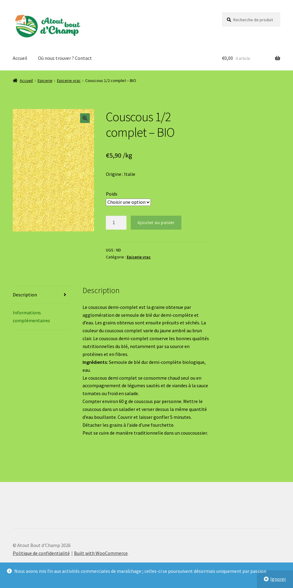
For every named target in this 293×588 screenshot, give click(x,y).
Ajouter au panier (155, 222)
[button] (85, 118)
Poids (111, 194)
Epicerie (45, 80)
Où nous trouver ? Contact (65, 58)
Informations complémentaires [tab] (31, 316)
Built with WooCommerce (101, 553)
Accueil (20, 58)
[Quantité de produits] (116, 223)
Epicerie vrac (69, 80)
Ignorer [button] (278, 579)
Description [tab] (25, 295)
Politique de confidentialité (41, 553)
